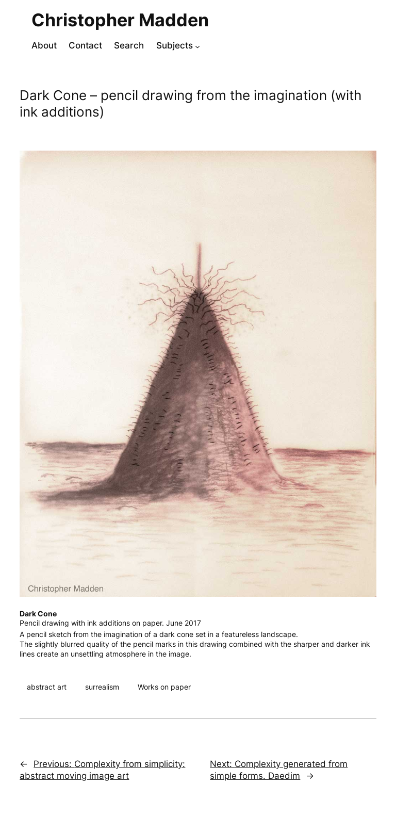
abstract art (47, 686)
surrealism (102, 686)
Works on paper (164, 686)
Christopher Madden (120, 19)
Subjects (174, 45)
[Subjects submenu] (197, 46)
